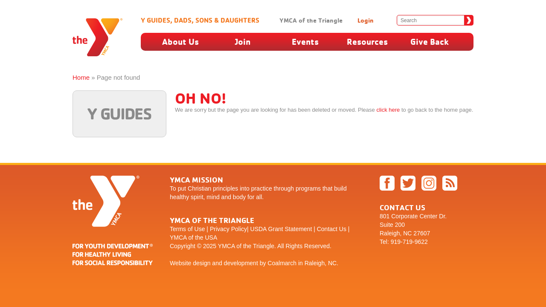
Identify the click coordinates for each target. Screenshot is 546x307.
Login (365, 20)
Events (305, 41)
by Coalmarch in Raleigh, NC (298, 263)
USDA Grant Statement (281, 229)
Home (81, 77)
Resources (367, 41)
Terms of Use (187, 229)
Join (242, 41)
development (241, 263)
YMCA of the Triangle (311, 20)
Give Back (429, 41)
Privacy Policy (228, 229)
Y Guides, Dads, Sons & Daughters (200, 20)
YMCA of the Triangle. (247, 246)
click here (388, 110)
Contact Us (331, 229)
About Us (180, 41)
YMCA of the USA (193, 237)
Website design (190, 263)
